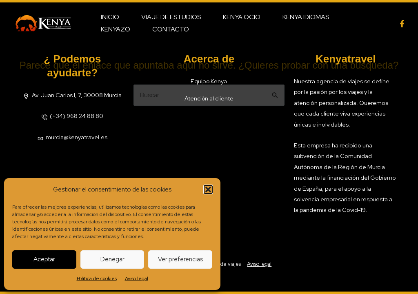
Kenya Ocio (235, 17)
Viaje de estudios (167, 17)
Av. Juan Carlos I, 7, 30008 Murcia (76, 95)
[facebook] (402, 23)
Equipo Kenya (209, 81)
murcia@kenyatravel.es (76, 137)
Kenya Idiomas (297, 17)
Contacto (118, 29)
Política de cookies (97, 278)
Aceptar (44, 259)
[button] (208, 189)
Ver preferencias (180, 259)
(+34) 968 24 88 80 (76, 116)
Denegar (112, 259)
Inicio (109, 17)
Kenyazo (354, 17)
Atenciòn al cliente (208, 98)
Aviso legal (136, 278)
